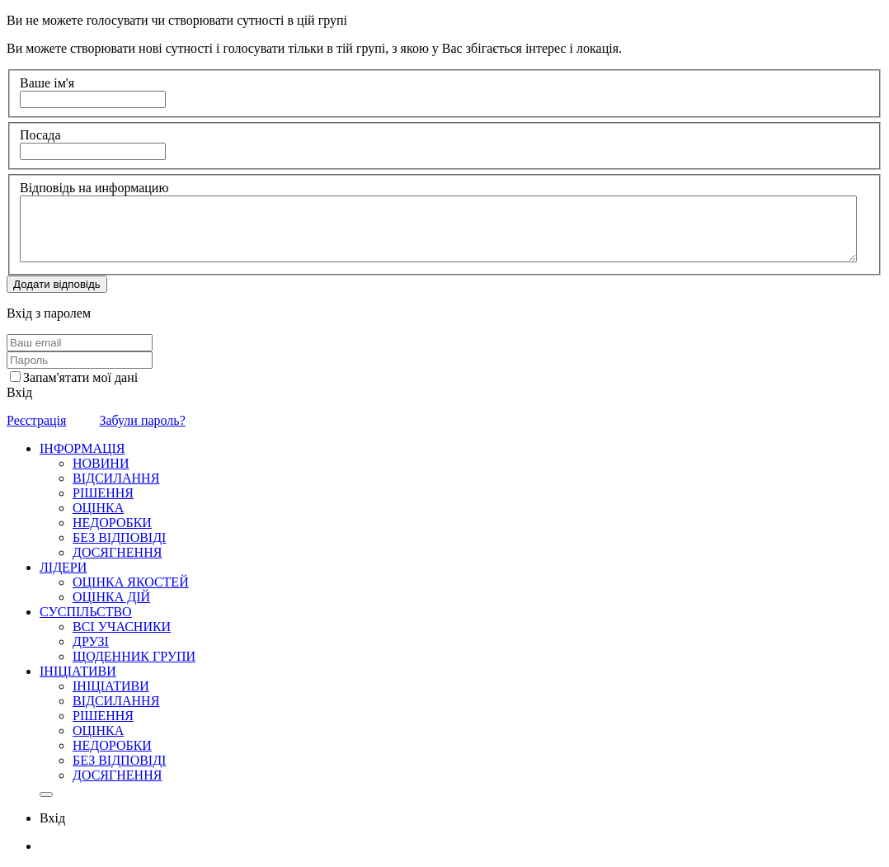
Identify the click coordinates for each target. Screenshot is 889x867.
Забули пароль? (142, 420)
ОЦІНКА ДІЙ (111, 597)
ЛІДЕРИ (63, 567)
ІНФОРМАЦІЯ (82, 448)
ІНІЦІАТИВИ (78, 671)
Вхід (19, 392)
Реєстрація (36, 420)
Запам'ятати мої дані (80, 377)
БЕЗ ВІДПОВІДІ (119, 537)
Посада (40, 135)
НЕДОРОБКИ (112, 523)
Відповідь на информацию (94, 188)
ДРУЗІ (91, 641)
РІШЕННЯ (103, 493)
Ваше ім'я (47, 83)
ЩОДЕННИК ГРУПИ (134, 656)
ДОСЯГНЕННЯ (117, 552)
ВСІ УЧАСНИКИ (122, 627)
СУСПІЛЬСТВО (86, 612)
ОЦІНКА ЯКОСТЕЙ (131, 582)
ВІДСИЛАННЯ (116, 478)
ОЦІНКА (98, 508)
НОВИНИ (101, 463)
